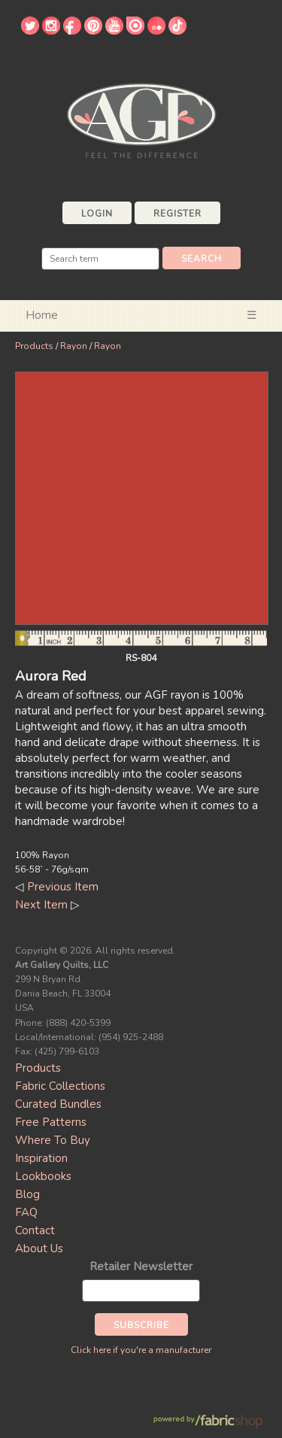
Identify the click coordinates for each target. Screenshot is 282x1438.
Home (42, 315)
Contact (35, 1230)
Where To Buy (52, 1140)
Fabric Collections (60, 1086)
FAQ (26, 1212)
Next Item (41, 904)
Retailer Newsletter (141, 1266)
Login (97, 214)
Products (34, 346)
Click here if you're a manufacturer (141, 1350)
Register (177, 214)
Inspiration (41, 1158)
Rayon (73, 346)
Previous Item (63, 886)
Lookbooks (43, 1176)
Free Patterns (50, 1122)
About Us (39, 1248)
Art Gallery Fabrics (141, 119)
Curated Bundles (58, 1104)
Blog (27, 1194)
